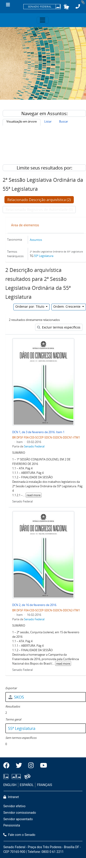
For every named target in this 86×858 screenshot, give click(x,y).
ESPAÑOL (27, 785)
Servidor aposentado (18, 819)
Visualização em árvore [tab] (21, 121)
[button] (66, 7)
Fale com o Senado (19, 835)
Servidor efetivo (14, 806)
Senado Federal (34, 446)
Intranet (11, 797)
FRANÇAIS (44, 785)
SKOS (16, 697)
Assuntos (36, 240)
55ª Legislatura (43, 256)
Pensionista (11, 825)
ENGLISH (9, 785)
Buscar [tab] (63, 121)
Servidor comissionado (19, 813)
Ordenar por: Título (30, 306)
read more (33, 495)
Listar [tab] (48, 121)
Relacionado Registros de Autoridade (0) (39, 209)
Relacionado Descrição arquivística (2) (39, 199)
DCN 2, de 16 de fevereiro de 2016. (34, 605)
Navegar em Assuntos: (44, 113)
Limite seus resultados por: (44, 168)
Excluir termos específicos (58, 327)
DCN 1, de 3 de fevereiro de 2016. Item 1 (38, 432)
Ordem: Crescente (67, 306)
